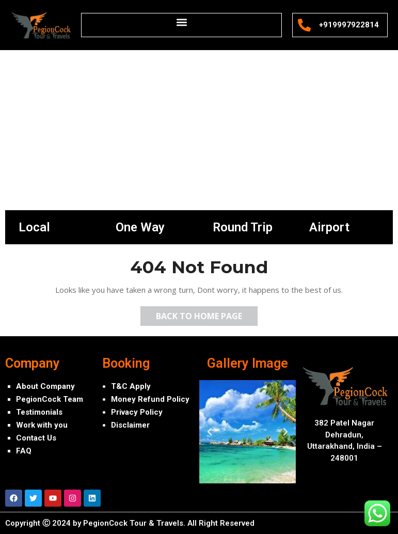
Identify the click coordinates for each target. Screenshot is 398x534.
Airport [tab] (329, 227)
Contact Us (36, 438)
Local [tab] (34, 227)
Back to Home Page (207, 314)
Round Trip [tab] (243, 227)
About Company (45, 386)
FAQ (23, 451)
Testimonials (39, 412)
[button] (181, 21)
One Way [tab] (140, 227)
